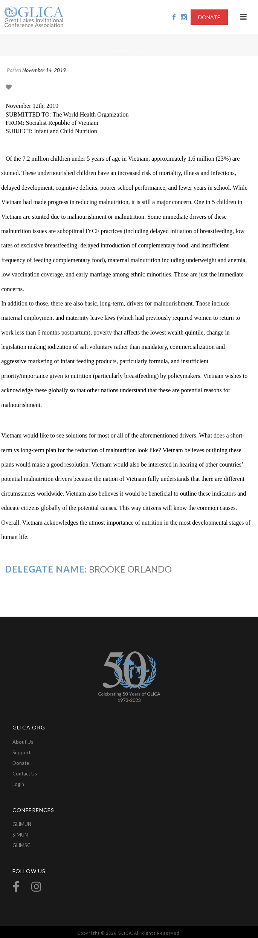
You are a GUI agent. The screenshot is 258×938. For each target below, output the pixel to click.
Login (18, 784)
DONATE (209, 17)
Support (21, 752)
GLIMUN (21, 824)
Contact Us (24, 774)
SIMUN (20, 835)
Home (114, 51)
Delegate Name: (46, 568)
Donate (20, 763)
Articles (136, 51)
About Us (22, 742)
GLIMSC (21, 845)
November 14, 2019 (44, 70)
